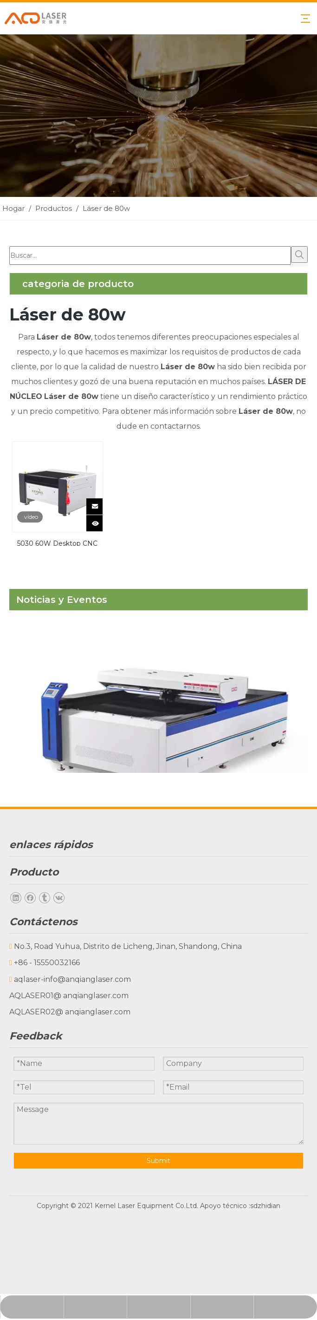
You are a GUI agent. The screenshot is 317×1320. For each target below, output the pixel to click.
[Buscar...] (150, 255)
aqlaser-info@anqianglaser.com (72, 979)
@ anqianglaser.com (91, 995)
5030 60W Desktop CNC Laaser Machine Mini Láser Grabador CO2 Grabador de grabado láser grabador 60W (57, 542)
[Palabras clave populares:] (299, 254)
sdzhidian (265, 1199)
